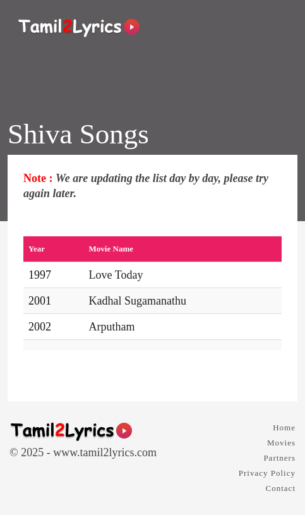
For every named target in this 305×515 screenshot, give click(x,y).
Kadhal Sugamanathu (137, 300)
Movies (281, 442)
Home (284, 427)
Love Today (116, 275)
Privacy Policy (267, 473)
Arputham (112, 326)
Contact (281, 488)
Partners (279, 458)
